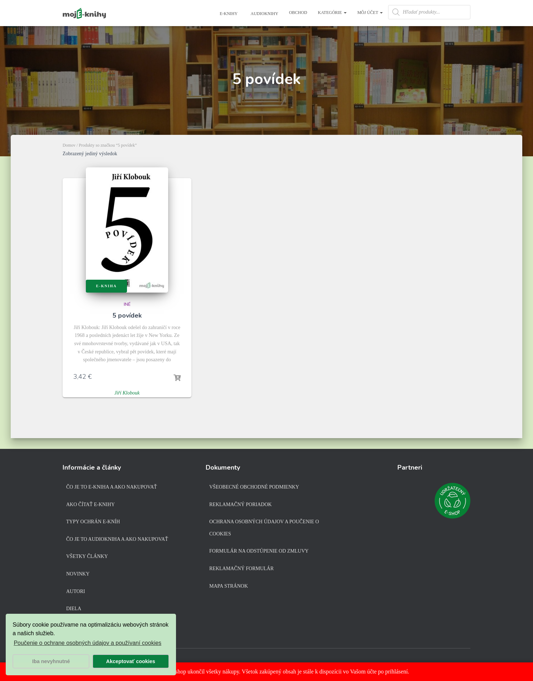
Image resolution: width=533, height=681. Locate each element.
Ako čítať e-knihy (90, 504)
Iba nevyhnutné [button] (51, 661)
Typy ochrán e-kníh (93, 521)
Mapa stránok (228, 586)
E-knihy (228, 13)
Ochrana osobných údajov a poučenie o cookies (264, 528)
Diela (73, 608)
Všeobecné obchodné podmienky (254, 487)
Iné (127, 304)
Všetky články (87, 556)
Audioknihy (264, 13)
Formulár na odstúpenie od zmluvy (259, 551)
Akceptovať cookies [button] (130, 661)
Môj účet (370, 12)
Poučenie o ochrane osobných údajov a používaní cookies (87, 643)
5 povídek (127, 315)
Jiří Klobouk (127, 393)
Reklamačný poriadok (240, 504)
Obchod (298, 12)
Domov (69, 145)
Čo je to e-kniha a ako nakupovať (111, 487)
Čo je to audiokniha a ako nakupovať (117, 539)
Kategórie (332, 12)
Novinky (77, 574)
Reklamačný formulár (241, 568)
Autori (75, 591)
